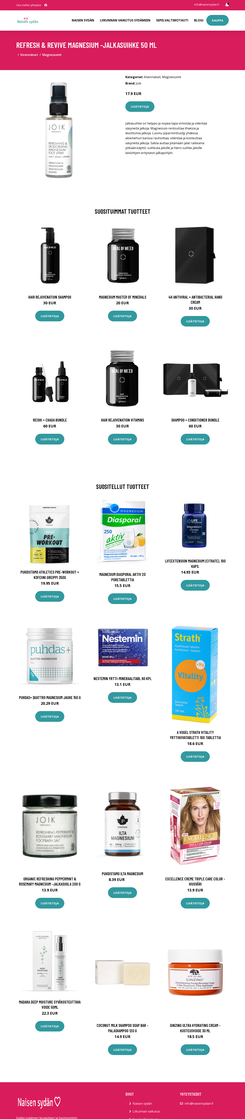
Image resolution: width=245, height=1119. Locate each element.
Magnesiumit (52, 55)
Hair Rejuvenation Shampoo (49, 297)
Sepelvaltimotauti (172, 20)
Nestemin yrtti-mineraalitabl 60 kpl (123, 678)
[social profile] (46, 5)
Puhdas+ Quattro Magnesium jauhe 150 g (50, 697)
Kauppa (217, 20)
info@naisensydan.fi (206, 4)
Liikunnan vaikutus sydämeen (125, 20)
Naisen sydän (83, 20)
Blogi (198, 20)
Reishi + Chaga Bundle (50, 419)
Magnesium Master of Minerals (122, 297)
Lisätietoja (140, 106)
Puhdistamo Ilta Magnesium (122, 873)
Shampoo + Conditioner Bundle (195, 419)
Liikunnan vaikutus (146, 1111)
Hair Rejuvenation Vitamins (122, 419)
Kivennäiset (29, 55)
